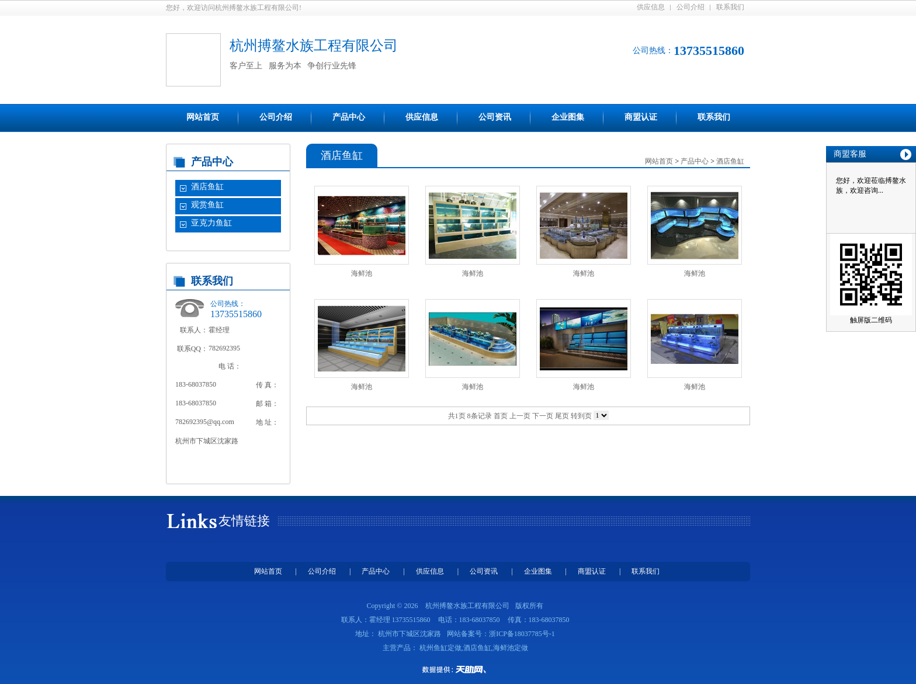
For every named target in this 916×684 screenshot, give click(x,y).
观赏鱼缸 (207, 204)
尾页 (562, 416)
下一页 (542, 416)
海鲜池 (361, 273)
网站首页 (202, 117)
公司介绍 (690, 7)
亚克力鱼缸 (211, 222)
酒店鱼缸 (207, 186)
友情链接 (244, 520)
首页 (501, 416)
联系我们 (730, 7)
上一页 (519, 416)
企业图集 (567, 117)
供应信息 (651, 7)
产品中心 (348, 117)
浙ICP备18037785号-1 (522, 634)
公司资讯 (494, 117)
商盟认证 (640, 117)
